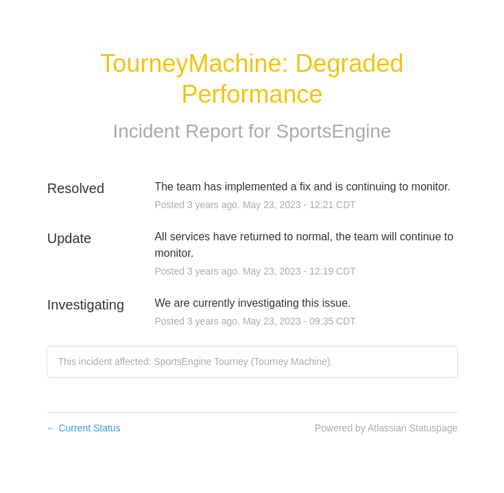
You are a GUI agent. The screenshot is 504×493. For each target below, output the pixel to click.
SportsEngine (334, 131)
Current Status (84, 427)
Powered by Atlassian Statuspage (386, 427)
